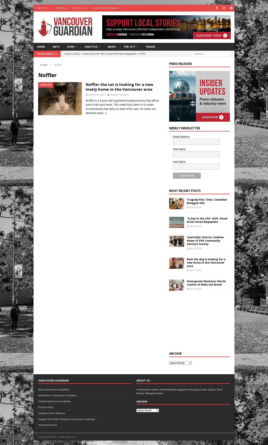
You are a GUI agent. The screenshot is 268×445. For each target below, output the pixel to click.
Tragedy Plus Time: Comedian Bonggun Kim (207, 200)
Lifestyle (91, 46)
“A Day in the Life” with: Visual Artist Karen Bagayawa (207, 219)
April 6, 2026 (195, 288)
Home (41, 46)
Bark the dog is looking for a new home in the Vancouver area (206, 262)
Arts (56, 46)
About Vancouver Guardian (53, 389)
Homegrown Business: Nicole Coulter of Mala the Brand (206, 282)
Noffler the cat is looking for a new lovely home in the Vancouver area (119, 87)
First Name (179, 149)
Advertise (60, 8)
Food (70, 46)
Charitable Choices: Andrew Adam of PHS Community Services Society (205, 240)
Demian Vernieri (119, 94)
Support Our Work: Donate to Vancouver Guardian (66, 418)
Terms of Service (47, 424)
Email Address (181, 136)
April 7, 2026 (195, 248)
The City (129, 46)
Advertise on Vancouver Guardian (57, 395)
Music (112, 46)
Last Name (179, 161)
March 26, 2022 (97, 94)
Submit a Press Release (105, 8)
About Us (42, 8)
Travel (151, 46)
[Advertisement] (197, 322)
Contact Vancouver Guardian (54, 401)
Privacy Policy (45, 407)
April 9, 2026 (195, 206)
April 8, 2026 (195, 225)
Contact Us (79, 8)
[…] (104, 113)
